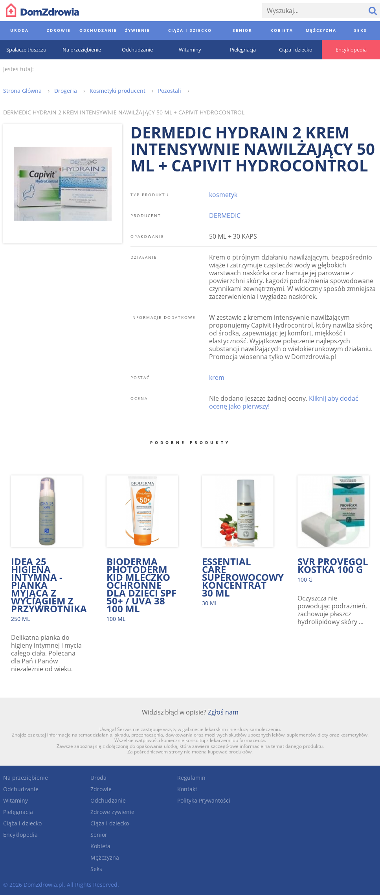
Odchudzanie (21, 789)
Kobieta (100, 846)
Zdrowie (101, 789)
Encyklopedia (20, 834)
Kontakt (187, 789)
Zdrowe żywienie (112, 812)
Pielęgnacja (18, 812)
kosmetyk (223, 194)
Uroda (98, 777)
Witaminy (15, 800)
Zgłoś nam (223, 712)
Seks (96, 869)
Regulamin (191, 777)
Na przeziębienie (25, 777)
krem (216, 377)
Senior (98, 834)
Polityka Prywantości (203, 800)
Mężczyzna (104, 857)
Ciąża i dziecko (22, 823)
